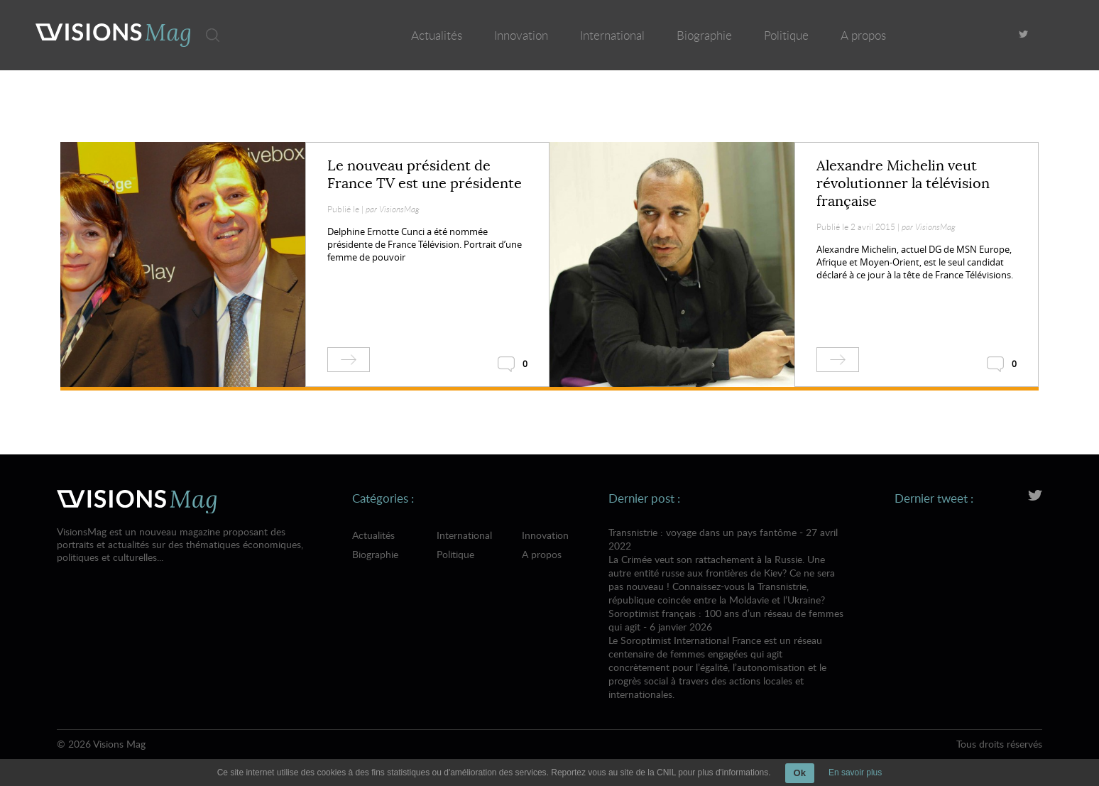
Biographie (704, 35)
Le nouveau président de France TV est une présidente (424, 174)
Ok (800, 773)
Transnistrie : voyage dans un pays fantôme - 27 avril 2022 (726, 565)
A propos (863, 35)
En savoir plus (855, 772)
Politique (786, 35)
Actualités (436, 35)
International (612, 35)
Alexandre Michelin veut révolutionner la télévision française (903, 183)
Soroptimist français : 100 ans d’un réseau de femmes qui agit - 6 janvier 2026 (726, 653)
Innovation (521, 35)
